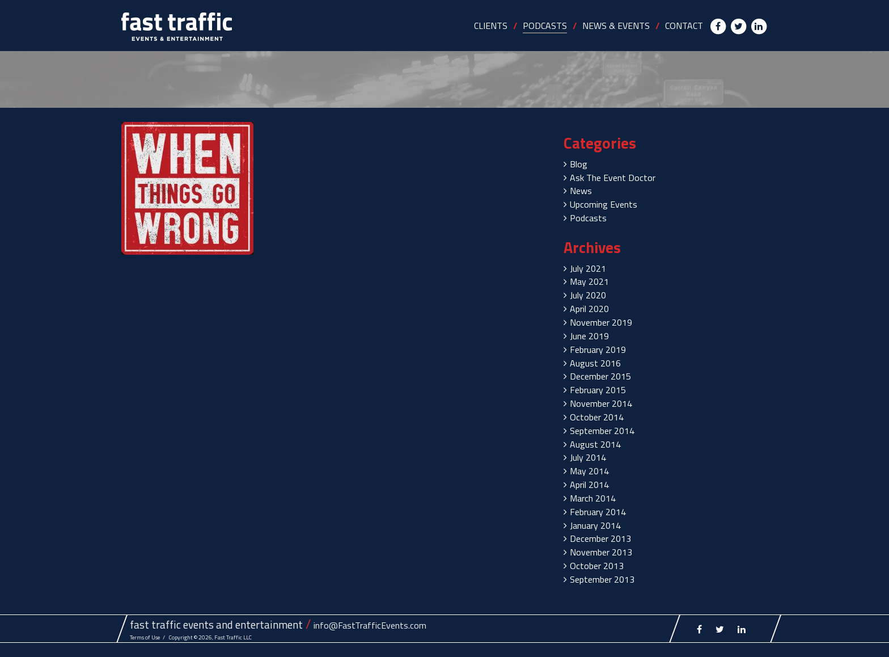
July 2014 (588, 457)
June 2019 (589, 336)
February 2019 (598, 349)
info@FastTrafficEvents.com (370, 625)
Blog (578, 164)
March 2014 (593, 498)
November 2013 (601, 552)
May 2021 (589, 281)
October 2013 (597, 565)
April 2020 (589, 308)
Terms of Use (145, 637)
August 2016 (595, 363)
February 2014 (598, 512)
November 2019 (601, 322)
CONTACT (684, 25)
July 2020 (588, 295)
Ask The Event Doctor (612, 177)
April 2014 (589, 484)
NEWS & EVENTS (616, 25)
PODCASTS (545, 25)
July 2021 (588, 268)
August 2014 (595, 444)
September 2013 (602, 579)
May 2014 (589, 471)
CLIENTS (490, 25)
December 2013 (600, 538)
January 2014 (595, 525)
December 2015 (600, 376)
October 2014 (597, 417)
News (581, 190)
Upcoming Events (603, 204)
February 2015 (598, 390)
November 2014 (601, 403)
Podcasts (588, 218)
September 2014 (602, 430)
